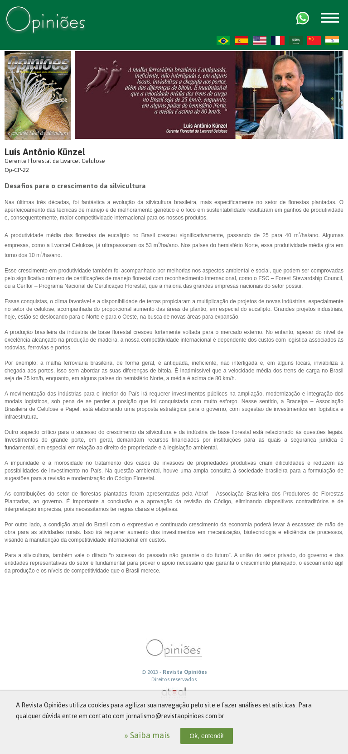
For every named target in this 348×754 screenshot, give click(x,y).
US (259, 40)
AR (296, 40)
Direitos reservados (174, 679)
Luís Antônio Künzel (45, 152)
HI (332, 40)
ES (241, 40)
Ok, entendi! (206, 736)
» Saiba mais (147, 735)
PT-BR (223, 40)
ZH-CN (314, 40)
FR (278, 40)
